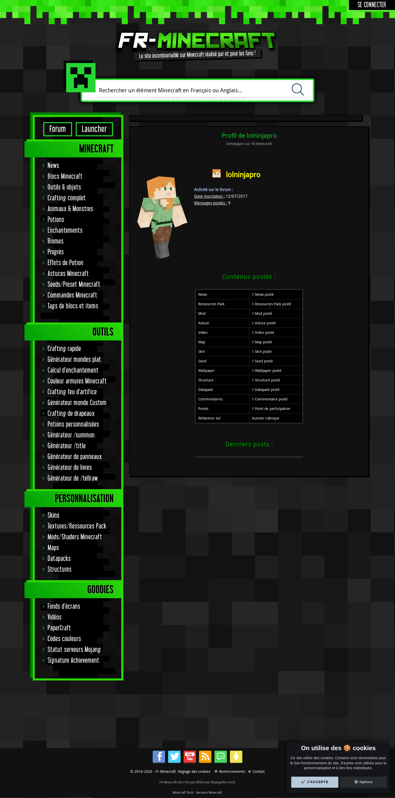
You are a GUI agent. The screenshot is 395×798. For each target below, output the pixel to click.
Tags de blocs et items (73, 306)
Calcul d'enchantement (73, 370)
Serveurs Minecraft (209, 792)
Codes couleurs (64, 639)
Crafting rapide (64, 349)
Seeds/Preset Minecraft (74, 284)
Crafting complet (67, 198)
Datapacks (59, 558)
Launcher (94, 129)
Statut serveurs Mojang (74, 649)
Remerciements (232, 771)
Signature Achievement (73, 660)
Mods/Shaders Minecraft (75, 537)
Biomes (56, 241)
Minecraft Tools (183, 792)
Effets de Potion (65, 263)
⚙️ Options (363, 782)
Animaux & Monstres (70, 209)
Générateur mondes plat (74, 359)
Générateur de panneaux (75, 457)
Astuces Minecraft (68, 273)
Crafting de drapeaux (71, 413)
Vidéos (55, 617)
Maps (53, 548)
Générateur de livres (70, 467)
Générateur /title (67, 446)
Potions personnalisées (73, 424)
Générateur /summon (71, 435)
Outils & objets (64, 187)
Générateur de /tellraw (73, 478)
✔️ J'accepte (315, 782)
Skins (53, 515)
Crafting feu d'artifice (72, 392)
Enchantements (65, 230)
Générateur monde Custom (77, 403)
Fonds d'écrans (64, 606)
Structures (60, 569)
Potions (56, 219)
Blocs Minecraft (65, 176)
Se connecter (372, 5)
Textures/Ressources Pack (77, 526)
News (53, 165)
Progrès (56, 252)
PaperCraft (59, 628)
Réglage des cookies (194, 771)
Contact (259, 771)
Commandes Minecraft (72, 295)
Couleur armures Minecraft (77, 381)
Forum (57, 129)
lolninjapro (243, 174)
